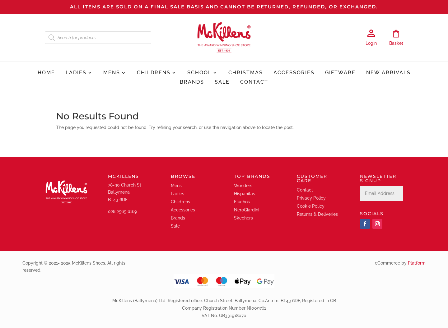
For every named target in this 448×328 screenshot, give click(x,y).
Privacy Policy (311, 198)
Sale (222, 82)
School (199, 73)
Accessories (294, 73)
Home (46, 73)
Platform (417, 263)
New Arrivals (388, 73)
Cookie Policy (310, 206)
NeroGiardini (246, 209)
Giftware (340, 73)
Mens (111, 73)
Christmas (245, 73)
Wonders (243, 185)
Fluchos (242, 201)
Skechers (243, 217)
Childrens (153, 73)
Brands (192, 82)
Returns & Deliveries (317, 214)
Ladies (76, 73)
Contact (254, 82)
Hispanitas (244, 193)
